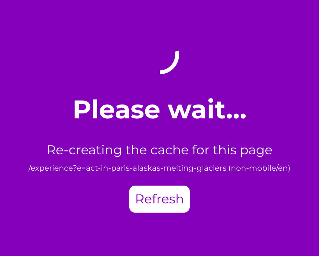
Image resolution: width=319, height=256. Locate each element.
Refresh (159, 199)
